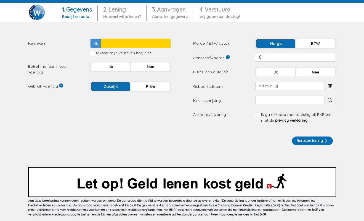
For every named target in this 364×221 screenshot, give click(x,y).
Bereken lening (312, 140)
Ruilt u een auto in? (210, 71)
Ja (110, 66)
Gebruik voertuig (45, 86)
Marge (275, 43)
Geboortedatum (208, 86)
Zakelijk (111, 86)
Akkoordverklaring (209, 114)
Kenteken (36, 43)
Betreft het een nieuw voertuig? (47, 69)
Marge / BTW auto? (211, 43)
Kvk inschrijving (207, 100)
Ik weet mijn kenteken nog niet (123, 52)
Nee (150, 66)
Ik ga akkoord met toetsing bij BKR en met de (295, 117)
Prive (150, 86)
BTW (315, 43)
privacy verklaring (291, 120)
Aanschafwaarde (211, 57)
